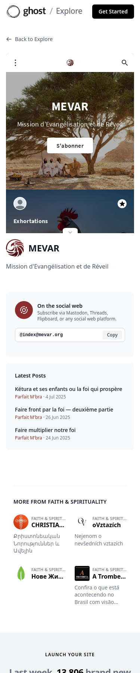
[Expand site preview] (70, 205)
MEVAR (32, 220)
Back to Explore (29, 39)
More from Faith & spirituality (60, 474)
